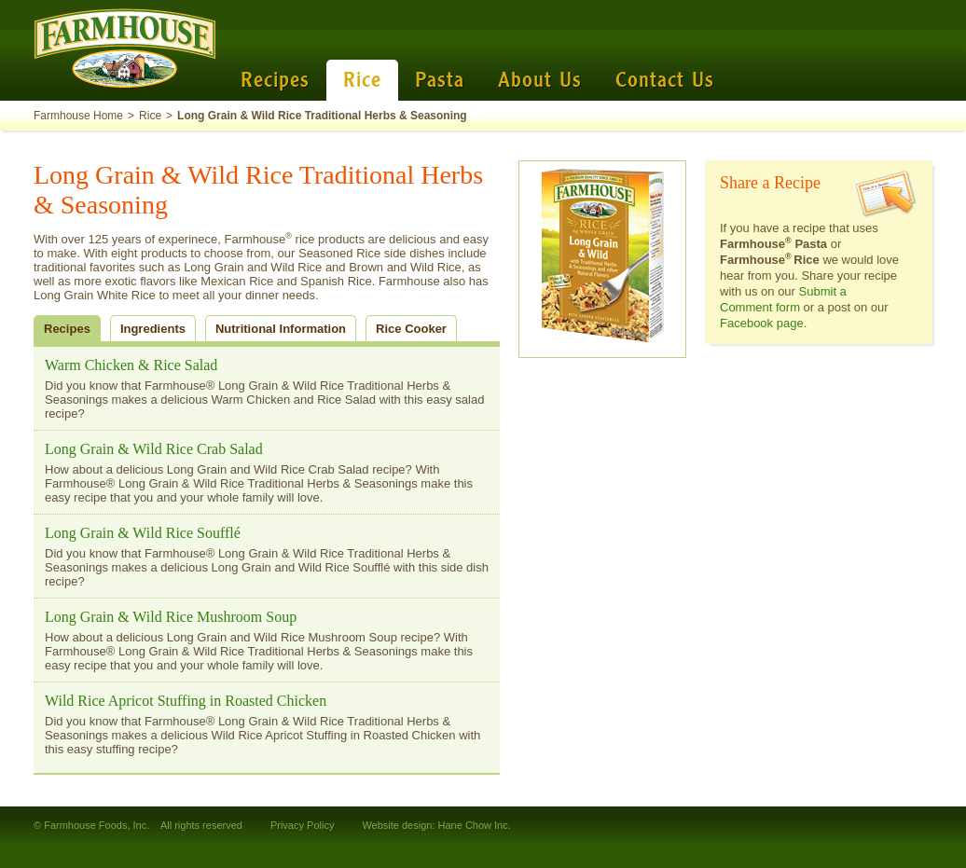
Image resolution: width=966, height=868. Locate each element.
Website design (397, 825)
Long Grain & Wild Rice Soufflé (143, 533)
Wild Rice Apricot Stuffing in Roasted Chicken (185, 701)
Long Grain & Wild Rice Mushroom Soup (171, 617)
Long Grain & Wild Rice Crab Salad (154, 449)
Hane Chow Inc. (474, 825)
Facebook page (762, 323)
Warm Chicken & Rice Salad (131, 365)
